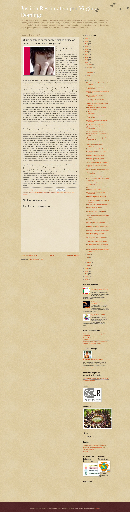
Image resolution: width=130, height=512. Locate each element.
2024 (86, 44)
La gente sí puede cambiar (93, 189)
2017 (86, 62)
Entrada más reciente (29, 255)
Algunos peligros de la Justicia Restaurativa (94, 96)
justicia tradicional (51, 192)
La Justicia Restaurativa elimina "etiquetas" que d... (95, 159)
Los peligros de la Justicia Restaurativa (97, 244)
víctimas (25, 194)
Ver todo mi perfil (88, 368)
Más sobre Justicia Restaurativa (95, 155)
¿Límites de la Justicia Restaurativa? (96, 241)
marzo (88, 260)
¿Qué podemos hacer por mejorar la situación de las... (96, 138)
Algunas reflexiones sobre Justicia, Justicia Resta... (95, 193)
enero (88, 265)
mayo (88, 254)
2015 (86, 271)
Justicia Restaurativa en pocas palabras (97, 162)
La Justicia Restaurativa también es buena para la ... (96, 197)
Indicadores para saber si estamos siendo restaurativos (99, 315)
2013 (86, 276)
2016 (86, 268)
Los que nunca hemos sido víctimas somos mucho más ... (96, 212)
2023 (86, 46)
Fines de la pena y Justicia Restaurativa (97, 204)
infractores (31, 192)
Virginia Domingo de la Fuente (94, 359)
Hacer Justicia (90, 219)
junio (88, 80)
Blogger (97, 508)
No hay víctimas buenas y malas (95, 124)
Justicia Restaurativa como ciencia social (97, 169)
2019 (86, 57)
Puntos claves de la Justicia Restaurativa (97, 149)
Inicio (52, 255)
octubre (89, 70)
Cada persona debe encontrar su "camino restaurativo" (95, 234)
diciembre (89, 64)
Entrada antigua (73, 255)
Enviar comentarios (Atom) (36, 259)
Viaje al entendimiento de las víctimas (96, 247)
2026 (86, 38)
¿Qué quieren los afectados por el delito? (97, 187)
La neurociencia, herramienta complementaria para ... (94, 208)
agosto (89, 75)
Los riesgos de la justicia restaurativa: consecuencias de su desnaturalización (99, 289)
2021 (86, 52)
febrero (89, 262)
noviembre (90, 67)
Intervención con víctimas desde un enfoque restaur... (96, 108)
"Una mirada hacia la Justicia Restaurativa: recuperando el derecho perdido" (95, 342)
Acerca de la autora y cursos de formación (94, 445)
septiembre (90, 72)
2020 (86, 54)
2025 (86, 41)
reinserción (60, 192)
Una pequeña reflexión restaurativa (96, 176)
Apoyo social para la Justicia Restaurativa (94, 183)
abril (88, 257)
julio (88, 78)
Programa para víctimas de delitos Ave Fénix (95, 378)
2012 (86, 279)
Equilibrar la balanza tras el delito (95, 131)
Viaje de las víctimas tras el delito (95, 142)
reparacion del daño (69, 192)
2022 (86, 49)
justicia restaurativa (40, 192)
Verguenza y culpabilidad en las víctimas (97, 230)
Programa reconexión (89, 380)
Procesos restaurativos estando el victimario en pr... (95, 87)
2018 (86, 60)
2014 (86, 274)
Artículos (85, 451)
